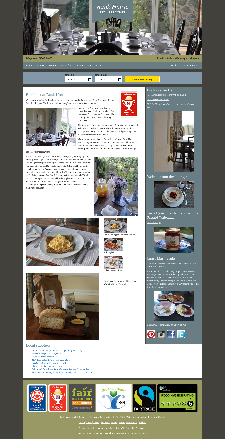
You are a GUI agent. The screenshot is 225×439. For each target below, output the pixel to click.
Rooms (52, 65)
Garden (114, 422)
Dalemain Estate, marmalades (45, 356)
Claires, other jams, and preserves (47, 366)
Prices (122, 422)
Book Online (131, 422)
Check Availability (142, 79)
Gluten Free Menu (102, 433)
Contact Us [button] (191, 65)
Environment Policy (104, 428)
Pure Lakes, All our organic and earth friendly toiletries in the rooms (62, 372)
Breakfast (66, 65)
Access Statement (86, 428)
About (40, 65)
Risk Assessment (139, 428)
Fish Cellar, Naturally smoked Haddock (49, 363)
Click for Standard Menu (158, 99)
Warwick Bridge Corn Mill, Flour (46, 353)
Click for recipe (154, 222)
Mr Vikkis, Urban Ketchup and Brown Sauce (51, 360)
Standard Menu (85, 433)
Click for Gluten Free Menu (159, 104)
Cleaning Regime (122, 428)
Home (29, 65)
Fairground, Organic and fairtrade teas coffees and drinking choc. (61, 369)
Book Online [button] (90, 65)
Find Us (175, 65)
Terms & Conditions (120, 433)
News (144, 433)
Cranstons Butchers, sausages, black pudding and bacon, (57, 350)
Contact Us (135, 433)
